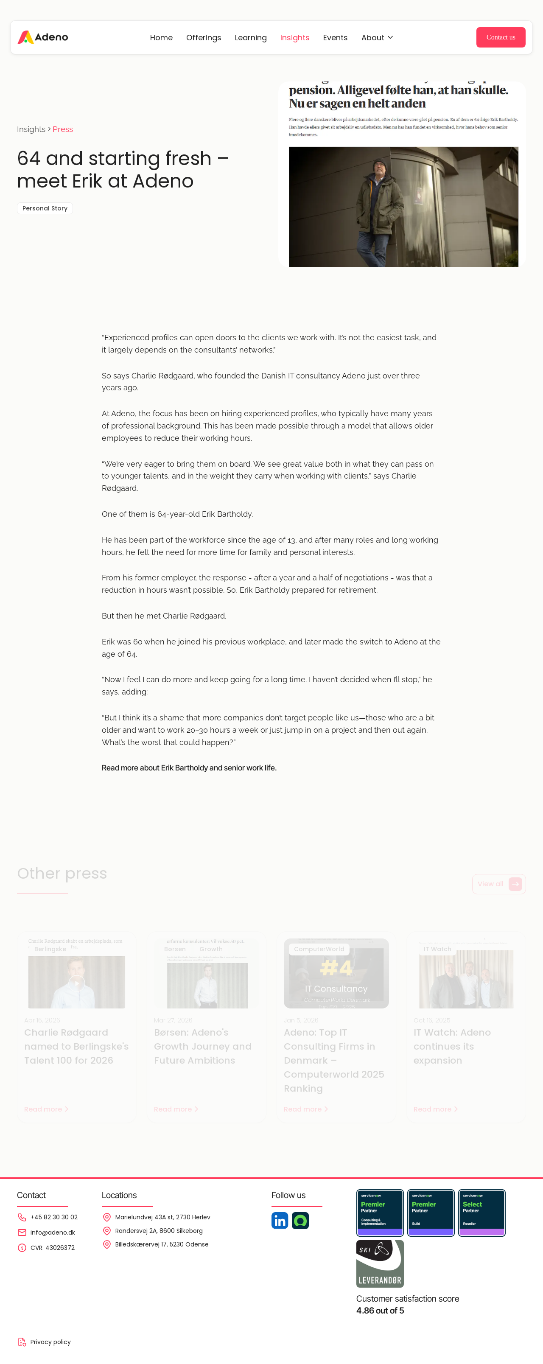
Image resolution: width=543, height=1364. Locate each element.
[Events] (378, 37)
